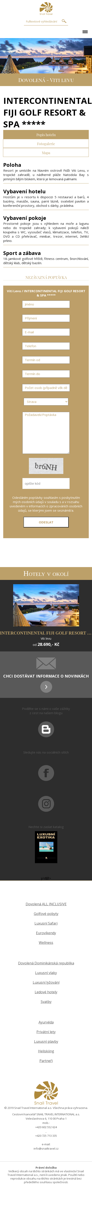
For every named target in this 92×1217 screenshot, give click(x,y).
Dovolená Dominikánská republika (46, 963)
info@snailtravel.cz (46, 1148)
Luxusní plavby (46, 1042)
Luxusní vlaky (46, 973)
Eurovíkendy (46, 933)
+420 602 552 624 (46, 1127)
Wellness (46, 943)
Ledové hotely (46, 992)
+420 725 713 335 (46, 1136)
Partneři (46, 1061)
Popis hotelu (46, 134)
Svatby (46, 1002)
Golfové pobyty (46, 914)
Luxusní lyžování (46, 982)
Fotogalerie (46, 143)
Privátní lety (46, 1032)
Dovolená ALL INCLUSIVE (46, 904)
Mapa (46, 152)
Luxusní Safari (46, 923)
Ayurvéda (46, 1022)
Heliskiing (46, 1051)
